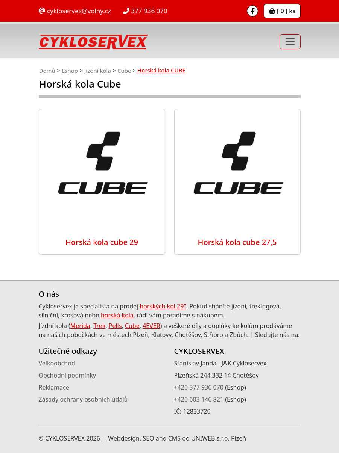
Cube (124, 70)
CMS (174, 438)
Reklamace (54, 387)
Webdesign (124, 438)
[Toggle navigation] (290, 41)
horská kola (117, 315)
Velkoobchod (57, 363)
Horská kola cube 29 (101, 242)
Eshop (70, 70)
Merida (80, 326)
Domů (47, 70)
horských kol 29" (163, 306)
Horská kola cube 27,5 (237, 242)
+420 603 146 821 (198, 399)
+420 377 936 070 (198, 387)
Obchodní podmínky (67, 375)
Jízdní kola (97, 70)
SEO (148, 438)
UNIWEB (203, 438)
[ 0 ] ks (282, 10)
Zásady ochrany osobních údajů (83, 399)
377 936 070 (145, 10)
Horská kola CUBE (161, 70)
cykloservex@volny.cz (75, 10)
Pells (115, 326)
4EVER (151, 326)
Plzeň (238, 438)
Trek (99, 326)
